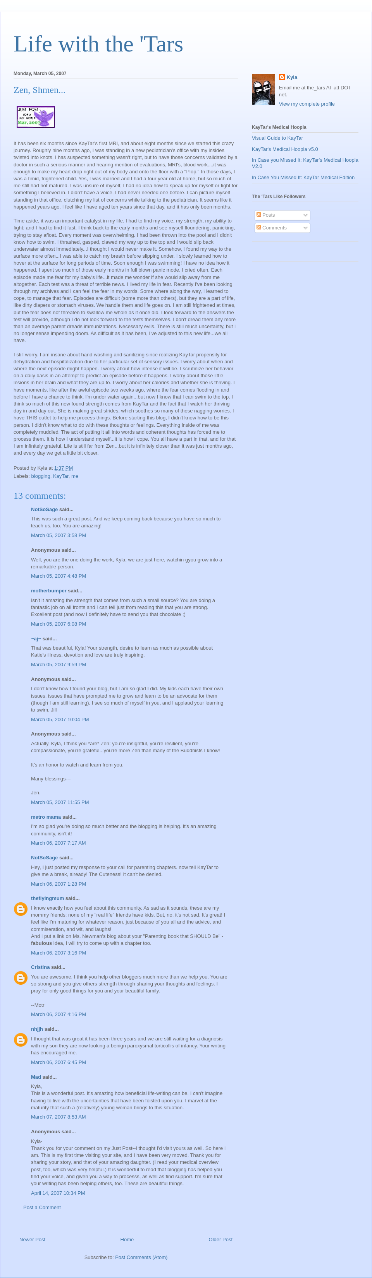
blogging (40, 476)
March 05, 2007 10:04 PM (60, 719)
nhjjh (37, 1029)
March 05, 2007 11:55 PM (60, 802)
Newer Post (32, 1239)
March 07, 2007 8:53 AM (58, 1117)
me (74, 476)
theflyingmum (47, 898)
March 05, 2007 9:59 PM (58, 664)
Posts (266, 215)
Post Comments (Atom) (141, 1257)
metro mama (46, 817)
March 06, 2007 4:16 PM (58, 1014)
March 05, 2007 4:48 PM (58, 576)
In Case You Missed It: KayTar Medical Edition (303, 177)
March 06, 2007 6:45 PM (58, 1062)
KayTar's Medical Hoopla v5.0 (285, 149)
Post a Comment (42, 1207)
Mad (36, 1077)
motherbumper (49, 591)
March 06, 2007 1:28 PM (58, 884)
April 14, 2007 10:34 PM (58, 1193)
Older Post (220, 1239)
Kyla (292, 77)
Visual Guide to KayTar (277, 138)
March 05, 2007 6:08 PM (58, 624)
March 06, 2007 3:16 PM (58, 953)
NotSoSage (44, 509)
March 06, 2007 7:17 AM (58, 843)
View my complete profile (307, 104)
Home (127, 1239)
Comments (272, 228)
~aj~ (36, 639)
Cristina (40, 967)
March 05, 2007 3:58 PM (58, 535)
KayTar (61, 476)
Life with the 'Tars (98, 43)
